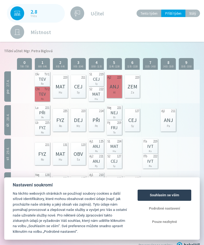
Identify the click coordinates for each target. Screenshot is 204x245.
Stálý (192, 13)
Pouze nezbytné (164, 222)
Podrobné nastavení (164, 208)
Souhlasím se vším (164, 195)
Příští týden (173, 13)
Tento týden (149, 13)
